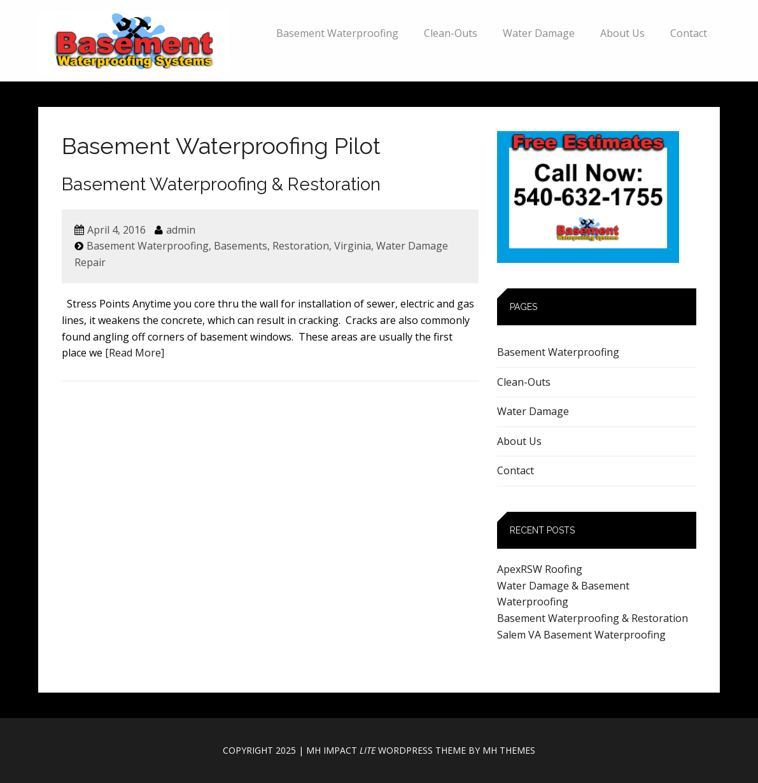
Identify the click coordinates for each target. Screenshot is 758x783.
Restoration (300, 246)
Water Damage (539, 33)
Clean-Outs (450, 33)
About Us (622, 33)
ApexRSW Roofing (539, 569)
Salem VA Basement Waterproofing (581, 635)
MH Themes (508, 750)
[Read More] (134, 353)
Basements (240, 246)
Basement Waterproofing (337, 33)
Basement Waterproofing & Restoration (221, 184)
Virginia (352, 246)
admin (180, 230)
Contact (688, 33)
